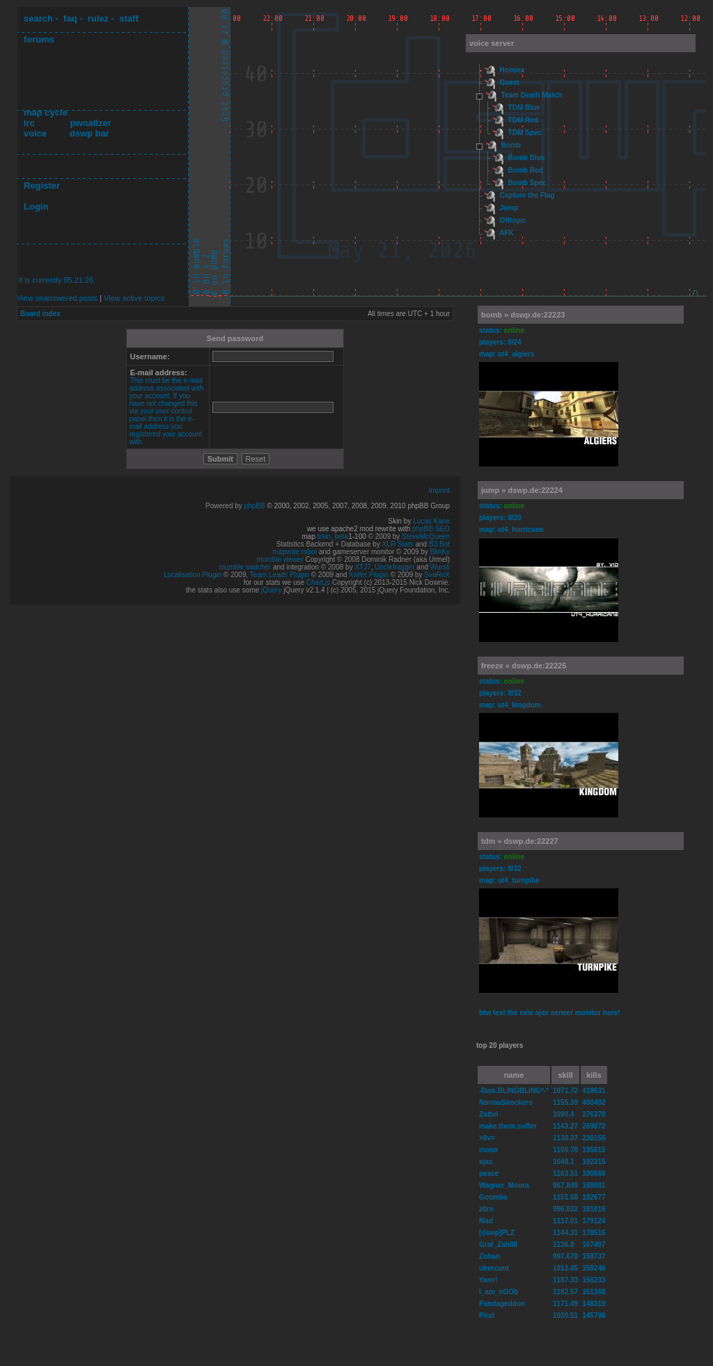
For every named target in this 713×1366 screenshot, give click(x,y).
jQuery (271, 590)
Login (36, 206)
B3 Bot (439, 544)
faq (70, 18)
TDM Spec (525, 132)
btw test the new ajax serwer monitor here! (549, 1012)
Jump (509, 208)
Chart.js (318, 582)
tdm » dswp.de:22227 (519, 841)
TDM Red (523, 120)
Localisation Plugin (192, 575)
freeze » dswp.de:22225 (523, 665)
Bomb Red (525, 170)
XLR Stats (398, 544)
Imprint (439, 490)
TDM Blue (524, 107)
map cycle (46, 112)
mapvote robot (294, 552)
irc (29, 123)
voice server (491, 43)
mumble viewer (280, 559)
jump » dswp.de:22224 (522, 490)
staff (128, 18)
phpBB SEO (431, 529)
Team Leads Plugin (279, 575)
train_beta (333, 536)
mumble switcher (245, 567)
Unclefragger (394, 567)
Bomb (511, 145)
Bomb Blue (526, 158)
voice (35, 133)
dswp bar (89, 133)
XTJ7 (362, 567)
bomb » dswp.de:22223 (523, 315)
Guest (509, 82)
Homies (512, 70)
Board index (40, 313)
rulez (98, 18)
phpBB (254, 506)
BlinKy (440, 552)
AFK (506, 233)
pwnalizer (90, 123)
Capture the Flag (527, 195)
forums (39, 39)
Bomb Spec (527, 183)
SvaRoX (437, 575)
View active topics (134, 298)
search (38, 18)
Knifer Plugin (369, 575)
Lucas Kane (431, 521)
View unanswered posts (57, 298)
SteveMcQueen (426, 536)
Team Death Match (532, 95)
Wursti (440, 567)
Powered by (224, 506)
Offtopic (513, 220)
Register (42, 185)
